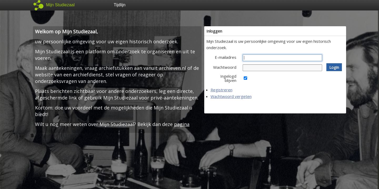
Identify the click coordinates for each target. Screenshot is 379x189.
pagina (182, 124)
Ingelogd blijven (228, 78)
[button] (334, 67)
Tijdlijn (120, 5)
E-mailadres (225, 57)
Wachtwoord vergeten (231, 96)
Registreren (221, 89)
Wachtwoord (224, 67)
